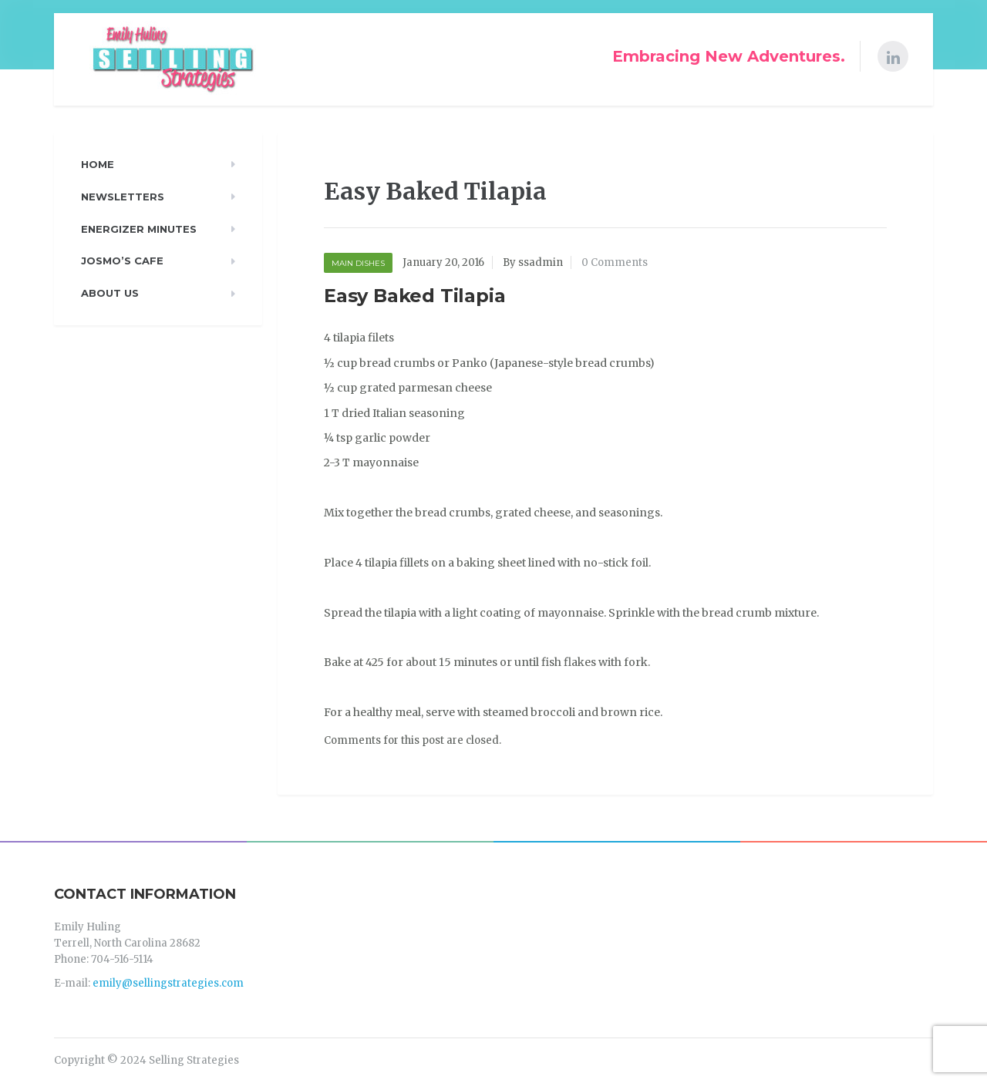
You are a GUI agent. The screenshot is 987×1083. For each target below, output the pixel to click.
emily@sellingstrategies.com (168, 983)
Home (97, 164)
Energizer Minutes (139, 229)
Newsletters (122, 196)
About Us (110, 293)
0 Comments (614, 262)
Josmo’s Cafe (122, 260)
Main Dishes (358, 263)
